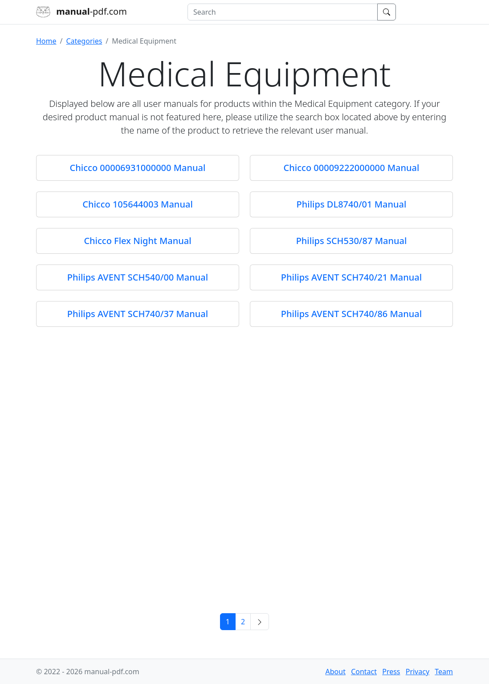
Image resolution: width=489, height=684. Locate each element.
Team (444, 671)
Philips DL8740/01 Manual (352, 204)
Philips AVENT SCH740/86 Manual (351, 314)
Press (391, 671)
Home (46, 41)
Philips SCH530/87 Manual (351, 241)
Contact (364, 671)
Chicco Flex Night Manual (137, 241)
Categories (84, 41)
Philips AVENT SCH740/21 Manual (351, 277)
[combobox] (282, 12)
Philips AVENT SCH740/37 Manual (137, 314)
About (336, 671)
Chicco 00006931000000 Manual (138, 168)
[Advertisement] (244, 540)
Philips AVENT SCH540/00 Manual (137, 277)
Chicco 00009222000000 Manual (352, 168)
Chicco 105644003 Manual (137, 204)
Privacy (417, 671)
